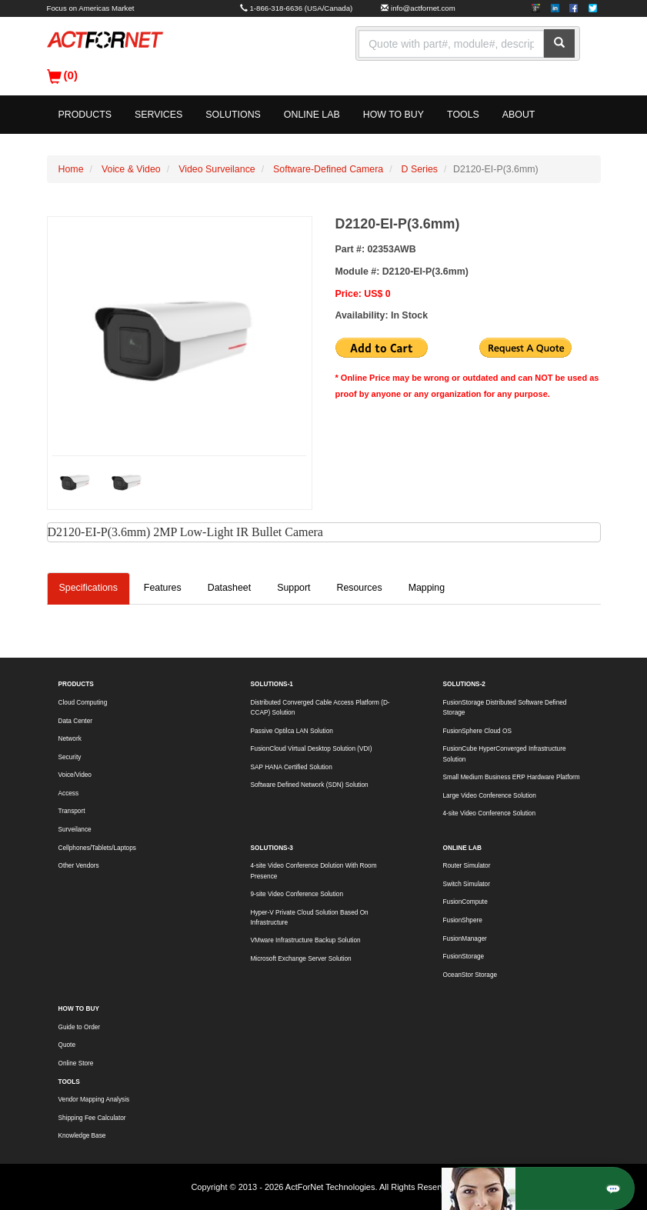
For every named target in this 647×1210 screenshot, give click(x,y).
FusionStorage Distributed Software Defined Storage (505, 707)
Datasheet (229, 587)
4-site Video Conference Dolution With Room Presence (314, 870)
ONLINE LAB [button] (312, 114)
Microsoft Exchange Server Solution (301, 958)
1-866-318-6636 (276, 8)
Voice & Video (131, 169)
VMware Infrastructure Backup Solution (306, 940)
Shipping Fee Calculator (92, 1118)
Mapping (427, 587)
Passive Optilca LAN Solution (292, 731)
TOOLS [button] (463, 114)
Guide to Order (79, 1027)
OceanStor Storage (470, 975)
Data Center (75, 721)
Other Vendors (78, 865)
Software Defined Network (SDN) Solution (310, 785)
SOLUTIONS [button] (233, 114)
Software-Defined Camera (328, 169)
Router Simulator (467, 865)
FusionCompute (465, 901)
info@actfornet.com (423, 8)
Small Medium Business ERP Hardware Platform (511, 777)
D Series (420, 169)
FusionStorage (464, 956)
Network (70, 738)
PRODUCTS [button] (85, 114)
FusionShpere (462, 920)
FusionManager (465, 938)
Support (293, 587)
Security (70, 757)
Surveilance (75, 829)
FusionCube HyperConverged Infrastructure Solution (504, 753)
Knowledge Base (82, 1135)
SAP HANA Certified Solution (291, 767)
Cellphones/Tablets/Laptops (97, 848)
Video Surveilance (216, 169)
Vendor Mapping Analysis (94, 1099)
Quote (66, 1045)
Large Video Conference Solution (489, 795)
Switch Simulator (466, 884)
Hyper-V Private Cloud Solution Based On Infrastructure (310, 917)
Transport (71, 811)
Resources (359, 587)
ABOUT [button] (518, 114)
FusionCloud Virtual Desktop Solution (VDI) (311, 748)
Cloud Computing (83, 702)
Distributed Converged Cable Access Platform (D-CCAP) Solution (320, 707)
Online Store (76, 1063)
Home (71, 169)
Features (163, 587)
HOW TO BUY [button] (393, 114)
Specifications (88, 587)
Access (68, 793)
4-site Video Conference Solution (489, 813)
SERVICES (158, 114)
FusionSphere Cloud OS (477, 731)
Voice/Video (75, 775)
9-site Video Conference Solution (297, 894)
